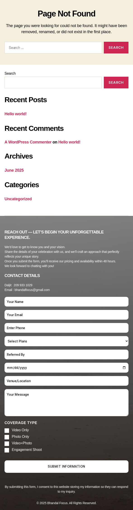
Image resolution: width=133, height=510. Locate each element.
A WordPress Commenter (28, 142)
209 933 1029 (23, 285)
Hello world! (16, 114)
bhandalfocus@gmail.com (32, 290)
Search (10, 73)
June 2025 (14, 170)
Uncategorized (18, 199)
